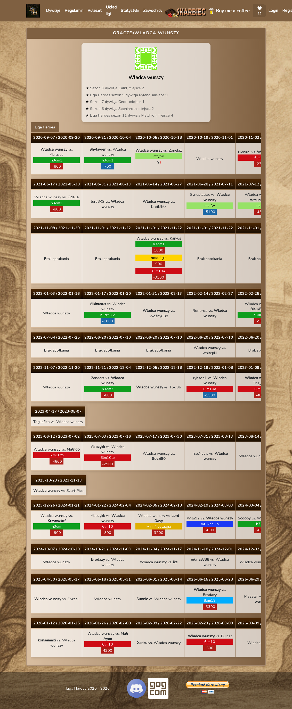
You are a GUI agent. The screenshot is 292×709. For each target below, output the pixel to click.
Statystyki (130, 10)
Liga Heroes (45, 127)
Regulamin (73, 10)
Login (273, 10)
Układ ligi (111, 10)
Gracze (122, 33)
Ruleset (94, 10)
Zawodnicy (152, 10)
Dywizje (53, 10)
